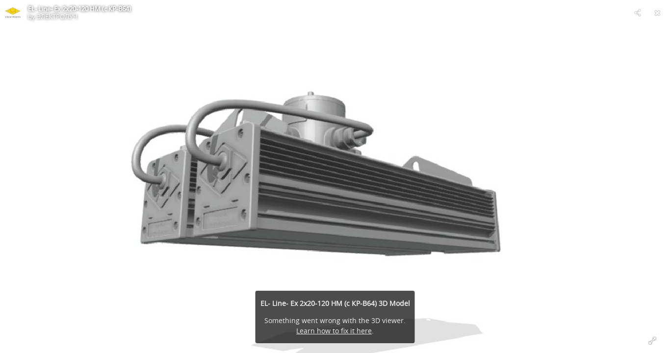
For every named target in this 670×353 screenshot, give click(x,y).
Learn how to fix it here (334, 330)
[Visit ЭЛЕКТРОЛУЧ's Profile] (13, 13)
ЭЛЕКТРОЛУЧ (57, 16)
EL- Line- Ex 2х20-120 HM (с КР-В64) (79, 8)
